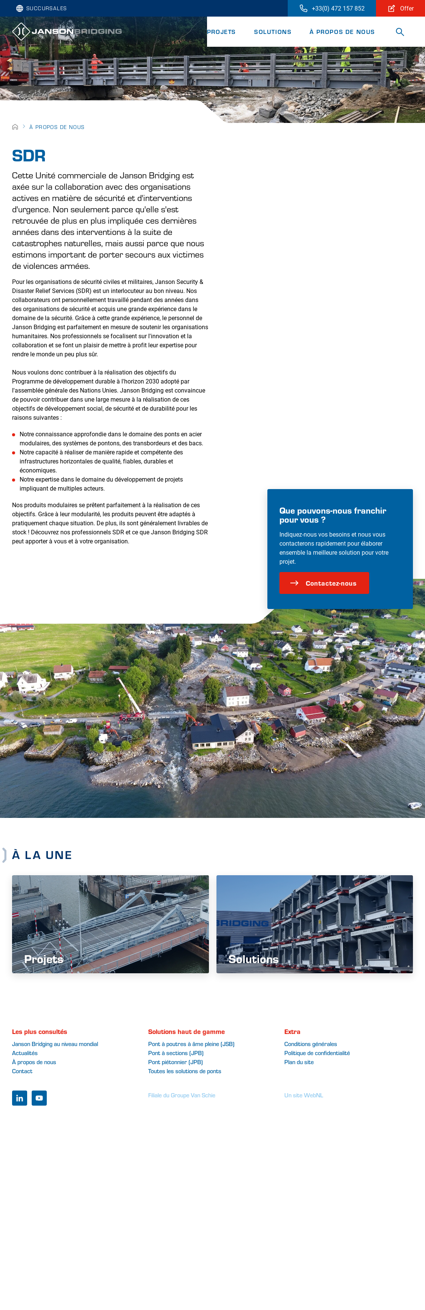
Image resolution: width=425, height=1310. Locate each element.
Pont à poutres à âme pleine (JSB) (191, 1044)
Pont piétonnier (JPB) (175, 1062)
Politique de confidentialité (317, 1053)
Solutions (273, 31)
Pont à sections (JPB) (176, 1053)
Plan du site (299, 1062)
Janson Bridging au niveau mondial (55, 1044)
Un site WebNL (303, 1095)
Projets (221, 31)
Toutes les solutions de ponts (184, 1071)
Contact (22, 1071)
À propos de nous (342, 31)
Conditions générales (310, 1044)
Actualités (25, 1053)
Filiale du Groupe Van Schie (181, 1095)
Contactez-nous (323, 583)
